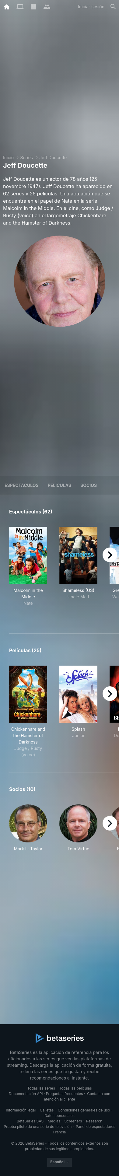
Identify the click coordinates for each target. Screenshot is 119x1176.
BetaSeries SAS (30, 1121)
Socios (88, 485)
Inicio (8, 157)
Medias (54, 1121)
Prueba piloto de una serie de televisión (38, 1126)
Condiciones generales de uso (84, 1110)
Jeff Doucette (53, 157)
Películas (59, 485)
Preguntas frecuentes (64, 1093)
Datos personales (59, 1115)
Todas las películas (75, 1088)
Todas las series (41, 1088)
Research (94, 1121)
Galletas (47, 1110)
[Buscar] (113, 6)
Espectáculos (22, 485)
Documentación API (26, 1093)
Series (26, 157)
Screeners (73, 1121)
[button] (28, 831)
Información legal (21, 1110)
